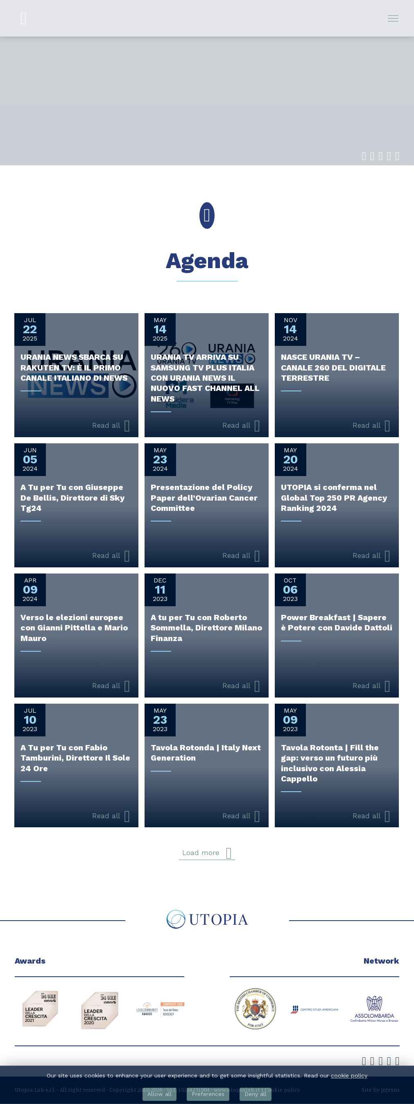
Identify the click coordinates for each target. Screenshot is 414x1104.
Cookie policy (282, 1089)
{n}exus (390, 1089)
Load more (207, 853)
